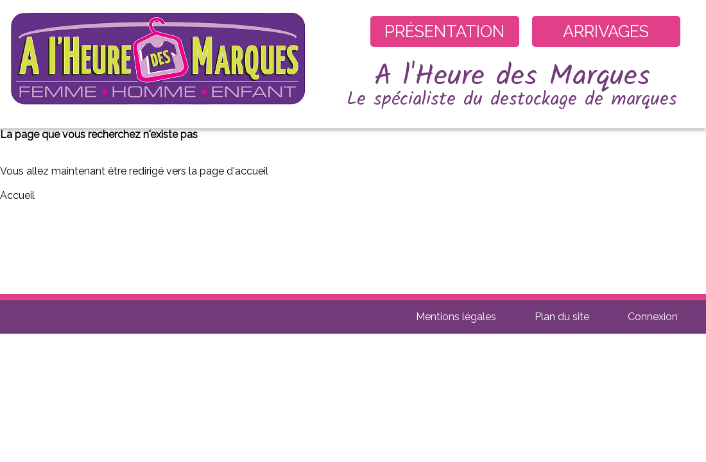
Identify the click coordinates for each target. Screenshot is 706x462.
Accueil (17, 195)
